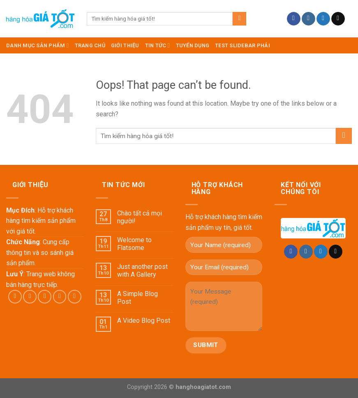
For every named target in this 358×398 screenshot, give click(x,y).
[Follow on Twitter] (323, 19)
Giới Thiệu (125, 45)
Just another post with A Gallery (142, 270)
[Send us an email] (338, 19)
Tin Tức (157, 45)
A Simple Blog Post (137, 297)
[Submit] (239, 19)
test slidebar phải (242, 45)
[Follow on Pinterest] (74, 296)
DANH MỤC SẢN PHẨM (37, 45)
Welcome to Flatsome (134, 244)
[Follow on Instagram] (308, 19)
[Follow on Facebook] (293, 19)
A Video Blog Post (143, 320)
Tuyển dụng (193, 45)
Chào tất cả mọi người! (139, 217)
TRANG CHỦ (90, 45)
